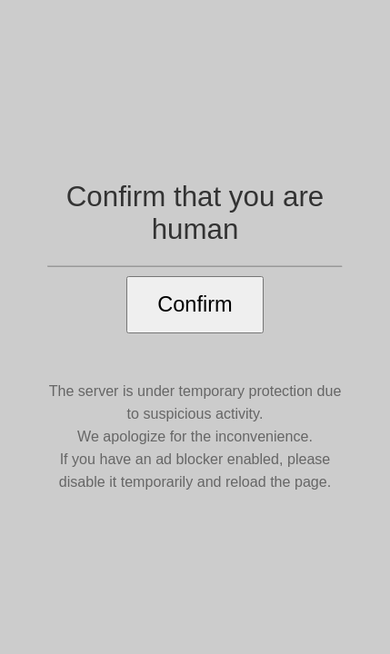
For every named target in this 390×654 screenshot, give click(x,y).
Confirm (195, 304)
